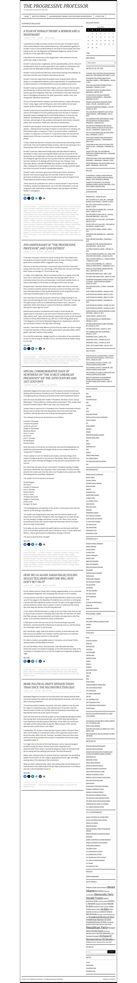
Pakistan (57, 226)
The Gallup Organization (93, 693)
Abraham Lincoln (74, 553)
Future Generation (34, 216)
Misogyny (76, 222)
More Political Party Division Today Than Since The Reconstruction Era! (48, 685)
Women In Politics (29, 675)
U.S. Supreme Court (92, 866)
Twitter (88, 627)
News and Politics (30, 206)
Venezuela (41, 234)
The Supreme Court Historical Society (97, 798)
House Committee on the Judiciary (96, 820)
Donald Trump (48, 212)
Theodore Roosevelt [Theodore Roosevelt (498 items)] (92, 936)
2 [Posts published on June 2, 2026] (96, 33)
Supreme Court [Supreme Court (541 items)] (91, 933)
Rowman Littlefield (35, 363)
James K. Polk (43, 561)
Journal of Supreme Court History (96, 768)
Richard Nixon (41, 228)
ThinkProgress (90, 708)
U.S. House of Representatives (95, 860)
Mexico (62, 222)
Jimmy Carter (53, 561)
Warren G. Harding (51, 234)
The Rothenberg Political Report (96, 705)
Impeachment (62, 218)
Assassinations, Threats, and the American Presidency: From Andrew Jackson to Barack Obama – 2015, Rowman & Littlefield (99, 177)
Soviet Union (60, 230)
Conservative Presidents (30, 557)
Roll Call (88, 673)
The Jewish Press (91, 524)
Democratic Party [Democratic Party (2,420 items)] (104, 894)
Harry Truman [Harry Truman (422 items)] (104, 906)
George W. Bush (47, 559)
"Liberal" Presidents (46, 553)
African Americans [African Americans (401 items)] (102, 887)
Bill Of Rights (54, 208)
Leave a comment (50, 585)
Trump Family (64, 232)
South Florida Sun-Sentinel (94, 518)
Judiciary (67, 220)
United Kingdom (33, 234)
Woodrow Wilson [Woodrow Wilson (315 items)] (101, 942)
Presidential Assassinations (57, 361)
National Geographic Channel (95, 435)
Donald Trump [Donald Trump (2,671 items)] (94, 898)
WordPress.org (90, 971)
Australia (31, 208)
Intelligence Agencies (36, 220)
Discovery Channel (91, 414)
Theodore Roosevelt (71, 230)
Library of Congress (92, 823)
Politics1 (88, 664)
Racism (33, 228)
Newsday (89, 510)
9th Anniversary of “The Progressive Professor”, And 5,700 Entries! (49, 246)
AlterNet (88, 396)
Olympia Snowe (28, 673)
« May (88, 53)
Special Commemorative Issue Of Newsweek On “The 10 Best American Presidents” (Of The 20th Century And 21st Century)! (49, 376)
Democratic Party (52, 557)
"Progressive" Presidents (60, 553)
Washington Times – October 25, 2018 (98, 342)
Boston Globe (90, 477)
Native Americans (59, 224)
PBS (87, 449)
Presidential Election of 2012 (42, 673)
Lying (44, 222)
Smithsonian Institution (93, 845)
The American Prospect (93, 582)
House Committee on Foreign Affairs (97, 817)
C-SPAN (88, 405)
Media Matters (90, 426)
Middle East (68, 222)
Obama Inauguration (92, 876)
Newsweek (89, 570)
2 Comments (53, 385)
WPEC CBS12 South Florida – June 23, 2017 (99, 345)
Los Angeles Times (92, 501)
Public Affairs (70, 361)
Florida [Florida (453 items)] (95, 901)
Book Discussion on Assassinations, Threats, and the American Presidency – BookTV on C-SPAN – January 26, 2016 (100, 357)
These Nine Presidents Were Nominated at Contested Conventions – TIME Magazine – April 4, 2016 (99, 139)
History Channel (91, 420)
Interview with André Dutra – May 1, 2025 (99, 273)
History (40, 218)
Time (87, 599)
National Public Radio (92, 438)
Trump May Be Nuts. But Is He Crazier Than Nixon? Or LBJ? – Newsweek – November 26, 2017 (100, 146)
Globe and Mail (90, 486)
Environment (68, 212)
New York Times (91, 507)
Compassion (32, 210)
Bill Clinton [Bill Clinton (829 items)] (99, 891)
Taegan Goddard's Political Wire (96, 684)
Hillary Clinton (33, 671)
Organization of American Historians (97, 786)
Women (25, 236)
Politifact (88, 667)
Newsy (88, 443)
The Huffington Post (92, 699)
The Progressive (91, 596)
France (25, 216)
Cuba (62, 210)
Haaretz (88, 489)
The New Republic (91, 590)
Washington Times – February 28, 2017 (98, 339)
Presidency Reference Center (95, 789)
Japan (63, 220)
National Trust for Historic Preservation (98, 777)
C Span (56, 359)
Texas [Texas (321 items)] (112, 933)
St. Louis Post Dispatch (93, 521)
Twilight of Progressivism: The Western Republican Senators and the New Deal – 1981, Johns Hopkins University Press (100, 184)
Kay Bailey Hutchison (44, 671)
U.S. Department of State (94, 854)
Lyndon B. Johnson (74, 561)
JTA (87, 423)
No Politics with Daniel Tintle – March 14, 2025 (100, 276)
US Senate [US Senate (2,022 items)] (107, 939)
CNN (87, 411)
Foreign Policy (74, 214)
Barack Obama (52, 555)
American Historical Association (95, 746)
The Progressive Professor (55, 6)
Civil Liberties (72, 208)
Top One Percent (35, 232)
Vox (87, 464)
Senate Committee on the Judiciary (96, 842)
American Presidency (29, 555)
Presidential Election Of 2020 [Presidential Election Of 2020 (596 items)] (96, 922)
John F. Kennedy (62, 561)
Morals (25, 224)
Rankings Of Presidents (44, 563)
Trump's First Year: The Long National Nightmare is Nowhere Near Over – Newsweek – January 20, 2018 (100, 153)
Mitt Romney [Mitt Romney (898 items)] (91, 914)
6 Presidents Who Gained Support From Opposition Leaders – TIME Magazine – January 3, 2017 (100, 80)
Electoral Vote (90, 646)
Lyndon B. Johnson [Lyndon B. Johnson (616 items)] (105, 912)
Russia (66, 228)
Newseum (89, 837)
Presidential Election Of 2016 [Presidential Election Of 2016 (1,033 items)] (98, 919)
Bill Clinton (61, 555)
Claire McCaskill (54, 669)
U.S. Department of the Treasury (96, 857)
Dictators (67, 210)
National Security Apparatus (44, 224)
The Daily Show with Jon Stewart (96, 461)
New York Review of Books (94, 567)
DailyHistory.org (91, 757)
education (57, 212)
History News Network (51, 218)
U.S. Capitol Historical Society (95, 807)
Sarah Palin (66, 673)
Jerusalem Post (90, 492)
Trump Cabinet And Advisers (50, 232)
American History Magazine (94, 543)
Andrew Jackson (42, 555)
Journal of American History (94, 765)
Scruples (77, 228)
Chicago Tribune (91, 480)
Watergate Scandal (63, 234)
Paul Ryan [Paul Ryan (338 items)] (99, 914)
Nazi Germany (76, 224)
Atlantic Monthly (91, 546)
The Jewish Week (91, 527)
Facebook (89, 618)
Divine (105, 979)
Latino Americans (36, 222)
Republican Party (57, 563)
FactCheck (89, 649)
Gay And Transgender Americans (50, 216)
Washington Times (92, 533)
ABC (87, 393)
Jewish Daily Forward (92, 495)
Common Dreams (91, 640)
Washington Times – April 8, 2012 (96, 336)
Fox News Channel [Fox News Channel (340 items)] (103, 901)
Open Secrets (90, 783)
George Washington (59, 559)
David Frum (42, 557)
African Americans (62, 206)
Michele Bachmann (57, 671)
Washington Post (91, 530)
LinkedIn (88, 624)
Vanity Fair (89, 605)
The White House (91, 848)
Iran (59, 220)
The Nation (89, 587)
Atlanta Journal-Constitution (94, 474)
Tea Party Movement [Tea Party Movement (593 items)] (103, 933)
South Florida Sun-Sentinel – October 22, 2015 (100, 308)
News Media (27, 226)
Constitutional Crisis (43, 210)
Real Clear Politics (91, 670)
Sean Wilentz (33, 565)
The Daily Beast (91, 690)
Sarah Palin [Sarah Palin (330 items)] (107, 931)
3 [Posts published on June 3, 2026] (100, 33)
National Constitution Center (95, 774)
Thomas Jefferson (56, 565)
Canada (61, 208)
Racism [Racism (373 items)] (110, 924)
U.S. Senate (89, 863)
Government (63, 359)
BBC (87, 402)
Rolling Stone (90, 576)
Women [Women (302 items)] (94, 942)
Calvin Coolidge (69, 555)
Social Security (42, 230)
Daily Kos (89, 643)
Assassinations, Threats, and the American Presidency (70, 16)
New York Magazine (92, 564)
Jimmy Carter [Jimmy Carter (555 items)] (96, 909)
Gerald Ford (69, 559)
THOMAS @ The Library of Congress (97, 804)
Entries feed (89, 965)
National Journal (91, 658)
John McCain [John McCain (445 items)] (95, 912)
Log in (88, 962)
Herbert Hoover (34, 561)
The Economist (90, 585)
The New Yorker (91, 593)
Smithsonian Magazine (93, 579)
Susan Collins (75, 673)
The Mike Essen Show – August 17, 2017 (98, 329)
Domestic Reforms (37, 212)
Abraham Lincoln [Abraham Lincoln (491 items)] (91, 887)
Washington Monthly (92, 608)
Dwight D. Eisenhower (65, 557)
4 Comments (51, 251)
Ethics (75, 212)
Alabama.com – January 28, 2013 (96, 196)
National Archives (91, 826)
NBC (87, 440)
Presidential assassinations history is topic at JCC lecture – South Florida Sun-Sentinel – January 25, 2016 (100, 281)
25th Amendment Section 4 (48, 206)
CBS (87, 408)
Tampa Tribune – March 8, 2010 (96, 316)
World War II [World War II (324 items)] (109, 942)
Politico (88, 661)
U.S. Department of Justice (94, 851)
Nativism (68, 224)
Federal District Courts (62, 214)
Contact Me (99, 16)
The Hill (88, 696)
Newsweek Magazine (38, 226)
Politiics (45, 361)
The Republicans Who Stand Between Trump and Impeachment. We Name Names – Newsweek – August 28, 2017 (100, 120)
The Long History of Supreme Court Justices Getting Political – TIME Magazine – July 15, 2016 (99, 114)
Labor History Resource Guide (95, 771)
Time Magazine (63, 363)
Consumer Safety (54, 210)
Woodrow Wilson (37, 567)
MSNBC (88, 432)
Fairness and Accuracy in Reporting (97, 417)
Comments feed (91, 968)
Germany (64, 216)
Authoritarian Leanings (42, 208)
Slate (87, 679)
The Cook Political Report (94, 687)
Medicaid (49, 222)
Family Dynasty (28, 214)
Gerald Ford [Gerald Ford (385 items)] (96, 906)
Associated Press (91, 399)
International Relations (50, 220)
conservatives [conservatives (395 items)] (90, 894)
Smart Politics (90, 682)
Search (111, 952)
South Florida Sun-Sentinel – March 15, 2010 (99, 297)
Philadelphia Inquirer (92, 513)
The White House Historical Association (98, 801)
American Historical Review (94, 749)
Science (71, 228)
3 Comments (51, 38)
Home (26, 16)
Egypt (62, 212)
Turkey (71, 232)
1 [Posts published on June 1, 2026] (92, 33)
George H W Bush (35, 559)
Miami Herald (90, 504)
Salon (87, 676)
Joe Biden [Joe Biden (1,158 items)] (105, 909)
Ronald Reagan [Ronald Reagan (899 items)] (97, 931)
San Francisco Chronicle (93, 515)
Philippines (63, 226)
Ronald (41, 38)
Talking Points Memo (92, 455)
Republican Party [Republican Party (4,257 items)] (97, 927)
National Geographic (92, 561)
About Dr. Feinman (39, 16)
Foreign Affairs (90, 549)
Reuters (88, 452)
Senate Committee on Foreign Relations (98, 839)
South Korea (51, 230)
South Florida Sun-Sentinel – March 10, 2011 (99, 294)
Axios (87, 637)
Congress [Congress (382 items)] (106, 891)
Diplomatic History (91, 760)
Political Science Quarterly (94, 573)
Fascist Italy (37, 214)
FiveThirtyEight (90, 652)
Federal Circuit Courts (48, 214)
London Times (90, 498)
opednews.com (90, 446)
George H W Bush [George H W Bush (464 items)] (101, 904)
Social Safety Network (30, 230)
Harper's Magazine (92, 555)
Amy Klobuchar (44, 669)
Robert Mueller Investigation (54, 228)
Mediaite (88, 429)
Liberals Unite (90, 655)
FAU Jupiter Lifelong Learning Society (97, 621)
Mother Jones (90, 558)
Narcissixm (32, 224)
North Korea (50, 226)
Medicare (56, 222)
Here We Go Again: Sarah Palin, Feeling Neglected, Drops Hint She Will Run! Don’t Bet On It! (50, 578)
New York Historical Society (94, 780)
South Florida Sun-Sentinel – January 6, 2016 (99, 291)
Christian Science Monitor (94, 483)
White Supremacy (75, 234)
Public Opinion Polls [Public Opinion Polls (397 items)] (101, 924)
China (65, 208)
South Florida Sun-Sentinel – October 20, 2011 (100, 305)
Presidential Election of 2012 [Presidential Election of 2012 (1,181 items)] (101, 917)
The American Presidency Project (96, 795)
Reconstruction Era (71, 785)
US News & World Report (94, 602)
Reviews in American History (94, 792)
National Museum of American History (98, 834)
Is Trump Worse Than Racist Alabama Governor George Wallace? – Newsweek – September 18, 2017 (99, 97)
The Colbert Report (92, 458)
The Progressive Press (93, 702)
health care (34, 218)
